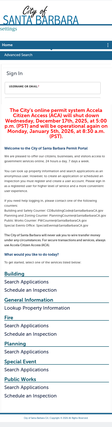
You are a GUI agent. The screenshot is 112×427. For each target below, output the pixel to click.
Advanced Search (18, 55)
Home (7, 45)
